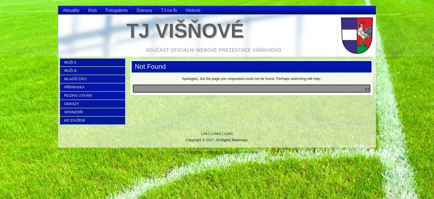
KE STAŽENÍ (74, 120)
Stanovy (144, 10)
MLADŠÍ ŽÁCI (75, 79)
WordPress (196, 152)
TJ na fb (169, 10)
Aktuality (71, 10)
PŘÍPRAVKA (74, 87)
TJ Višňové (185, 31)
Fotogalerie (117, 10)
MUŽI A (70, 62)
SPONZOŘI (73, 112)
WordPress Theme (221, 152)
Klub (92, 10)
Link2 (217, 134)
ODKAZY (71, 104)
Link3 (228, 134)
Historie (192, 10)
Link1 (205, 134)
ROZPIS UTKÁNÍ (78, 95)
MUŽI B (70, 71)
